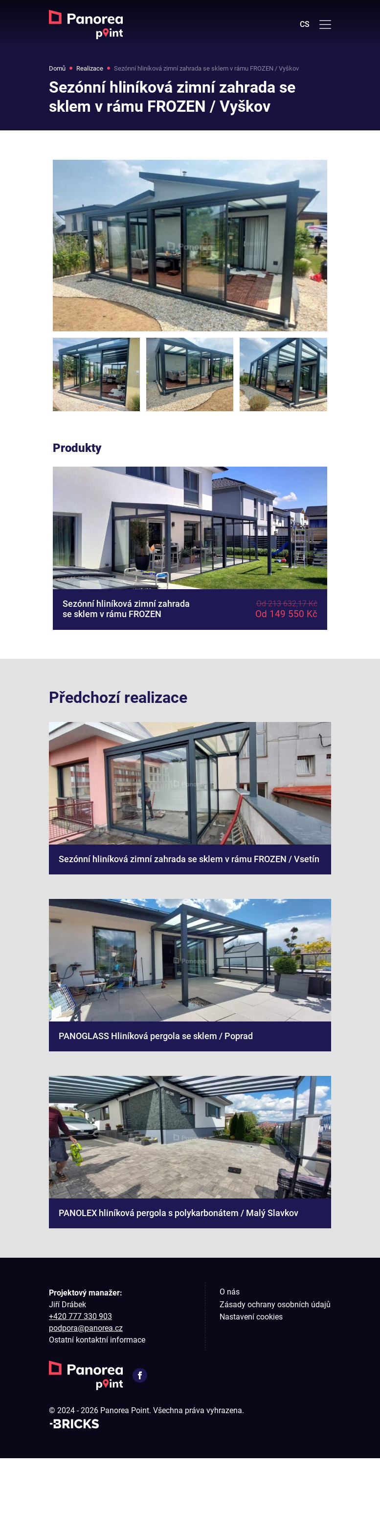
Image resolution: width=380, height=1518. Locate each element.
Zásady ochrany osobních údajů (275, 1364)
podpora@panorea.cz (86, 1388)
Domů (59, 69)
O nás (230, 1352)
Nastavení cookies (251, 1377)
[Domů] (86, 24)
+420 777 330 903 (80, 1376)
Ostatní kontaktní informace (97, 1400)
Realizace (97, 69)
